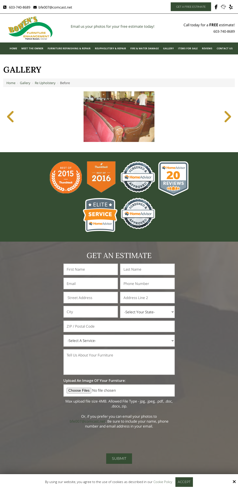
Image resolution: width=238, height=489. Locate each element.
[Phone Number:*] (147, 283)
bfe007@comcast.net (52, 7)
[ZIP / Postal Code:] (119, 326)
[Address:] (90, 297)
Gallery (25, 83)
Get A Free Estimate (191, 6)
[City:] (90, 311)
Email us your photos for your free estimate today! (112, 26)
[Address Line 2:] (147, 297)
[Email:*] (90, 283)
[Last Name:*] (147, 269)
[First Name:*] (90, 269)
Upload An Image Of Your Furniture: (94, 380)
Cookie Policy (162, 482)
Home (10, 83)
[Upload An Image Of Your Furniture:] (119, 390)
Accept (184, 482)
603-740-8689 (16, 7)
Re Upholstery (45, 83)
